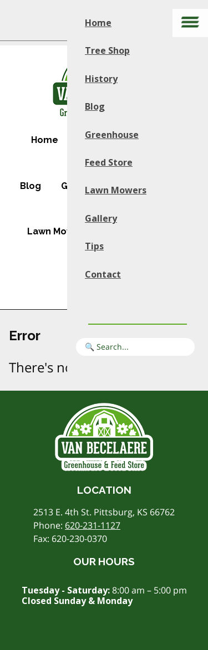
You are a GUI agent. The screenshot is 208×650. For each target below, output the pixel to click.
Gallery (101, 218)
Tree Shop (107, 50)
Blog (30, 186)
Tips (94, 246)
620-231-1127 (92, 525)
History (101, 79)
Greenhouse (112, 135)
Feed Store (109, 162)
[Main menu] (190, 23)
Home (44, 140)
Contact (103, 274)
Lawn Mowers (58, 231)
